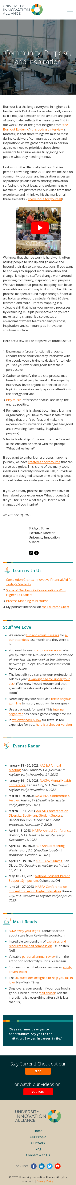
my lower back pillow (26, 720)
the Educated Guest (55, 607)
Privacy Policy (45, 1181)
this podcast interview (47, 129)
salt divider (47, 993)
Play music (13, 400)
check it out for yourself (45, 199)
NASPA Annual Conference (51, 831)
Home (38, 1131)
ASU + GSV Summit (49, 861)
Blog (38, 1071)
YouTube (38, 1092)
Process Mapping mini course (27, 601)
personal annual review (38, 956)
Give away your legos (25, 931)
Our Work (38, 1143)
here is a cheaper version (54, 724)
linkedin (42, 1166)
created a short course (44, 462)
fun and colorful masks (42, 635)
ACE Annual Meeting (50, 846)
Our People (38, 1137)
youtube (58, 1166)
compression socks (48, 650)
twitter (50, 1166)
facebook (34, 1166)
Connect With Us (38, 1155)
